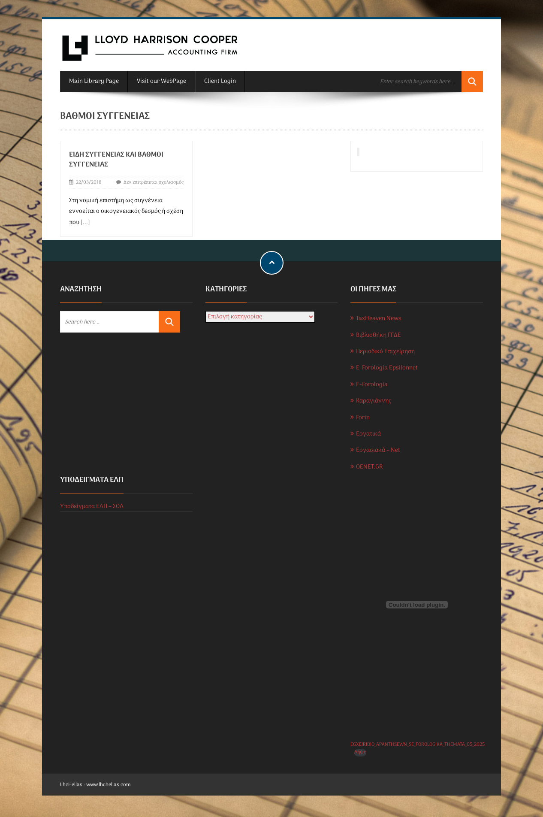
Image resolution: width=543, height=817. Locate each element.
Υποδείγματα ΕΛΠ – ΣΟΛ (92, 506)
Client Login (220, 81)
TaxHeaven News (378, 319)
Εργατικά (368, 434)
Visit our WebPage (161, 81)
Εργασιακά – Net (378, 450)
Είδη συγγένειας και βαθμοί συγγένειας (116, 159)
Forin (363, 418)
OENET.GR (369, 467)
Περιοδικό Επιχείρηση (385, 352)
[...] (85, 222)
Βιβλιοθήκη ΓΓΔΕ (378, 335)
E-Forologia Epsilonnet (387, 368)
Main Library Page (94, 81)
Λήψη (360, 752)
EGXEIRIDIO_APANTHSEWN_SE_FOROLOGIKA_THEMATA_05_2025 (417, 744)
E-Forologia (372, 385)
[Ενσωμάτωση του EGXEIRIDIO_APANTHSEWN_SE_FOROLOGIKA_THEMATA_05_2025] (416, 604)
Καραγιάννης (373, 401)
